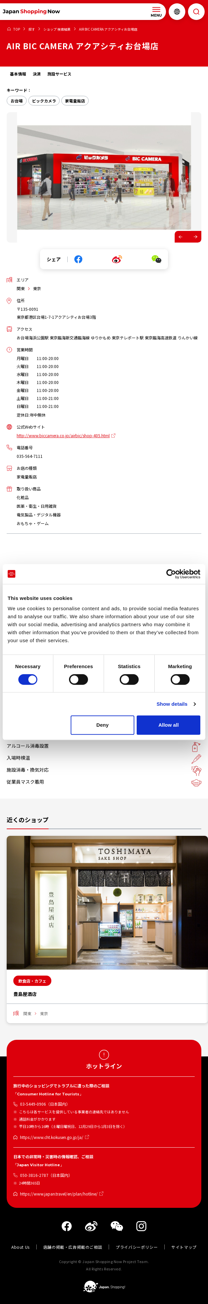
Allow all (168, 725)
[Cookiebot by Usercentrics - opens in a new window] (171, 574)
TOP (16, 29)
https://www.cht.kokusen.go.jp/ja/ (51, 1137)
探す (31, 29)
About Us (20, 1246)
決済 (37, 74)
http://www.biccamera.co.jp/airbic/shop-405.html (63, 435)
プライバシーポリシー (137, 1246)
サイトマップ (184, 1246)
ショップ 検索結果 (57, 29)
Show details (172, 704)
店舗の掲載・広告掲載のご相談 (72, 1246)
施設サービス (59, 74)
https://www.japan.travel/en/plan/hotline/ (59, 1194)
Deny (102, 725)
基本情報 (18, 74)
